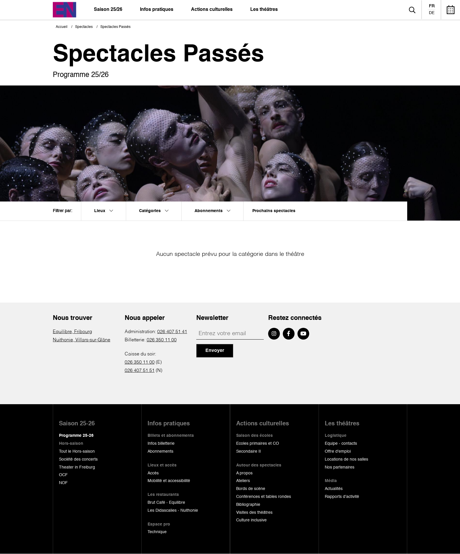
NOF (63, 483)
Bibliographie (248, 505)
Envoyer (214, 350)
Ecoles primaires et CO (257, 443)
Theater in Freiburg (77, 467)
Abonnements (160, 451)
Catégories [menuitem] (153, 211)
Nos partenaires (339, 467)
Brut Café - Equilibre (166, 503)
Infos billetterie (161, 443)
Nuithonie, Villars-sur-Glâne (81, 340)
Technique (157, 532)
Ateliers (243, 481)
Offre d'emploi (338, 451)
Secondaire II (248, 451)
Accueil (61, 27)
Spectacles (84, 27)
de (431, 13)
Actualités (334, 489)
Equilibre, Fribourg (72, 332)
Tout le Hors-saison (77, 451)
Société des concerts (78, 459)
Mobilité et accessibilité (169, 481)
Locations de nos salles (346, 459)
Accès (153, 473)
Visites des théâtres (254, 513)
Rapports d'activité (342, 497)
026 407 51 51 (140, 370)
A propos (244, 473)
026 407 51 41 (172, 332)
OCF (63, 475)
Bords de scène (250, 489)
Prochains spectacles (273, 211)
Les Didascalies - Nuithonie (173, 510)
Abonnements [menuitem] (212, 211)
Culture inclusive (251, 520)
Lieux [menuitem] (103, 211)
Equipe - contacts (341, 443)
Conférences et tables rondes (263, 497)
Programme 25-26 (76, 436)
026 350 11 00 (162, 340)
